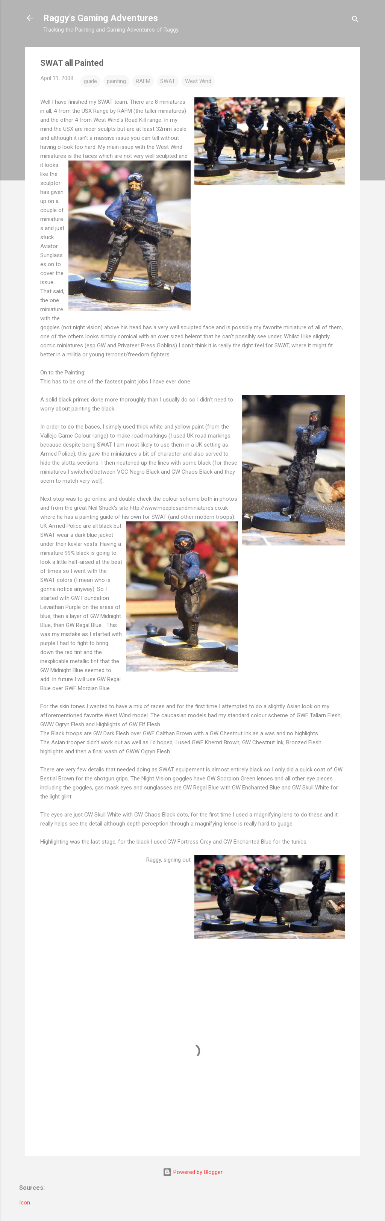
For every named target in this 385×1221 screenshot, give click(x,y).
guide (90, 81)
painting (116, 81)
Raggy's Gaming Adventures (100, 18)
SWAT (167, 81)
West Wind (198, 81)
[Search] (355, 20)
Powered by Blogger (193, 1172)
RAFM (143, 81)
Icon (24, 1202)
